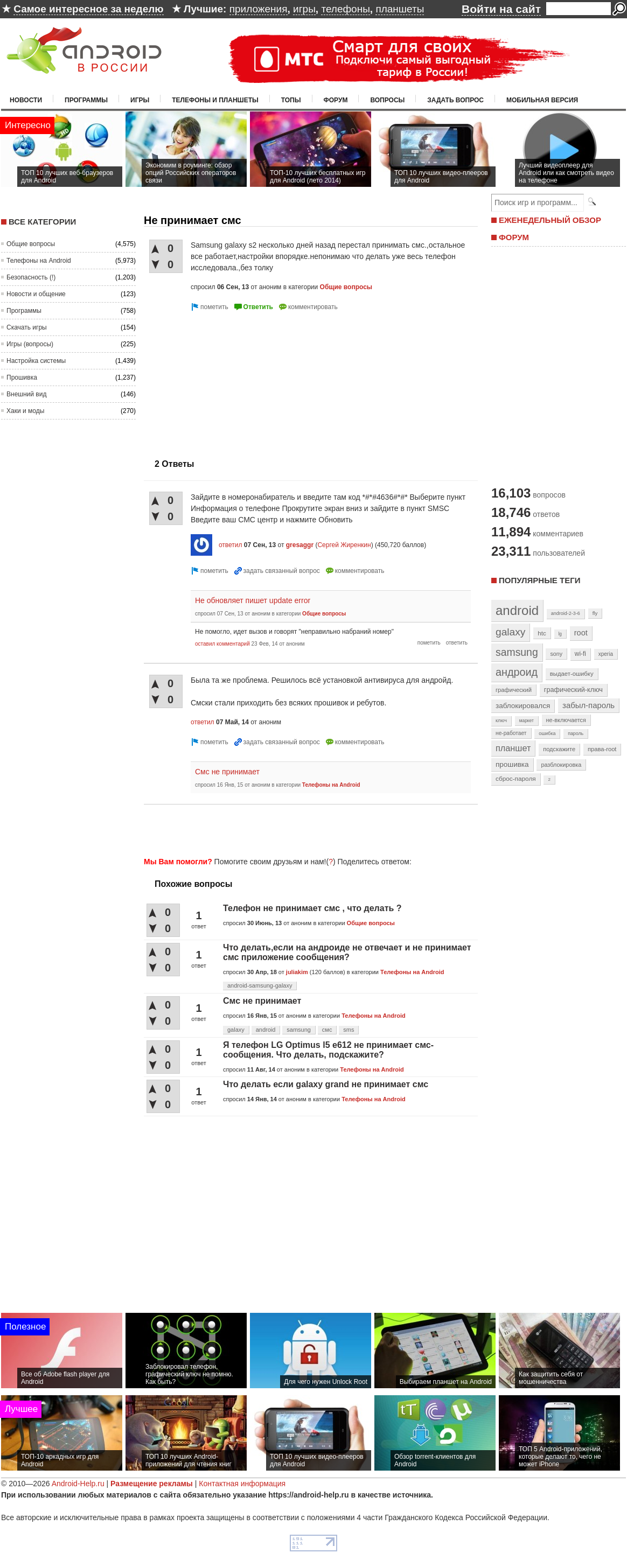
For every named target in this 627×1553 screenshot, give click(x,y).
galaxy (236, 1029)
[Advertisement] (223, 380)
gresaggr (300, 545)
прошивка (512, 764)
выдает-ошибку (572, 673)
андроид (517, 672)
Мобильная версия (542, 100)
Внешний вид (26, 394)
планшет (513, 748)
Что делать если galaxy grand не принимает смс (325, 1084)
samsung (299, 1029)
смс (327, 1029)
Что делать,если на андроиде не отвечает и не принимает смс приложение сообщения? (347, 952)
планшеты (399, 9)
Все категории (42, 221)
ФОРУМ (514, 237)
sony (556, 653)
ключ (501, 720)
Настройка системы (36, 361)
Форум (336, 100)
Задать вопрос (455, 100)
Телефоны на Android (38, 260)
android (266, 1029)
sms (348, 1029)
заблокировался (523, 706)
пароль (575, 733)
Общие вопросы (30, 244)
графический (514, 690)
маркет (526, 720)
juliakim (297, 972)
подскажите (559, 749)
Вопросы (387, 100)
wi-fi (580, 653)
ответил (230, 545)
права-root (602, 749)
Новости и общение (36, 294)
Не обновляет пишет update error (252, 600)
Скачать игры (26, 327)
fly (595, 613)
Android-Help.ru (78, 1483)
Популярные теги (539, 580)
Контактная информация (242, 1483)
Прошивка (21, 377)
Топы (291, 100)
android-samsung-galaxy (259, 985)
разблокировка (561, 764)
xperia (605, 654)
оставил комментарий (222, 644)
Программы (86, 100)
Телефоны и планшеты (215, 100)
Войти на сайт (501, 9)
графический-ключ (573, 690)
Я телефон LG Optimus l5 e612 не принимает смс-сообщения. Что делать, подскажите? (328, 1049)
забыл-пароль (588, 705)
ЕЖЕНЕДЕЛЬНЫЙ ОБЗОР (550, 220)
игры (304, 9)
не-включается (566, 720)
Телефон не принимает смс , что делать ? (312, 908)
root (581, 632)
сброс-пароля (516, 778)
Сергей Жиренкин (344, 545)
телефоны (345, 9)
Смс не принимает (227, 771)
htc (542, 632)
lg (560, 633)
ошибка (547, 733)
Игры (139, 100)
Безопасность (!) (30, 277)
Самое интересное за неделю (88, 9)
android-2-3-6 (565, 613)
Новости (26, 100)
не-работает (511, 733)
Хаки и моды (25, 411)
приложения (258, 9)
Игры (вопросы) (29, 344)
